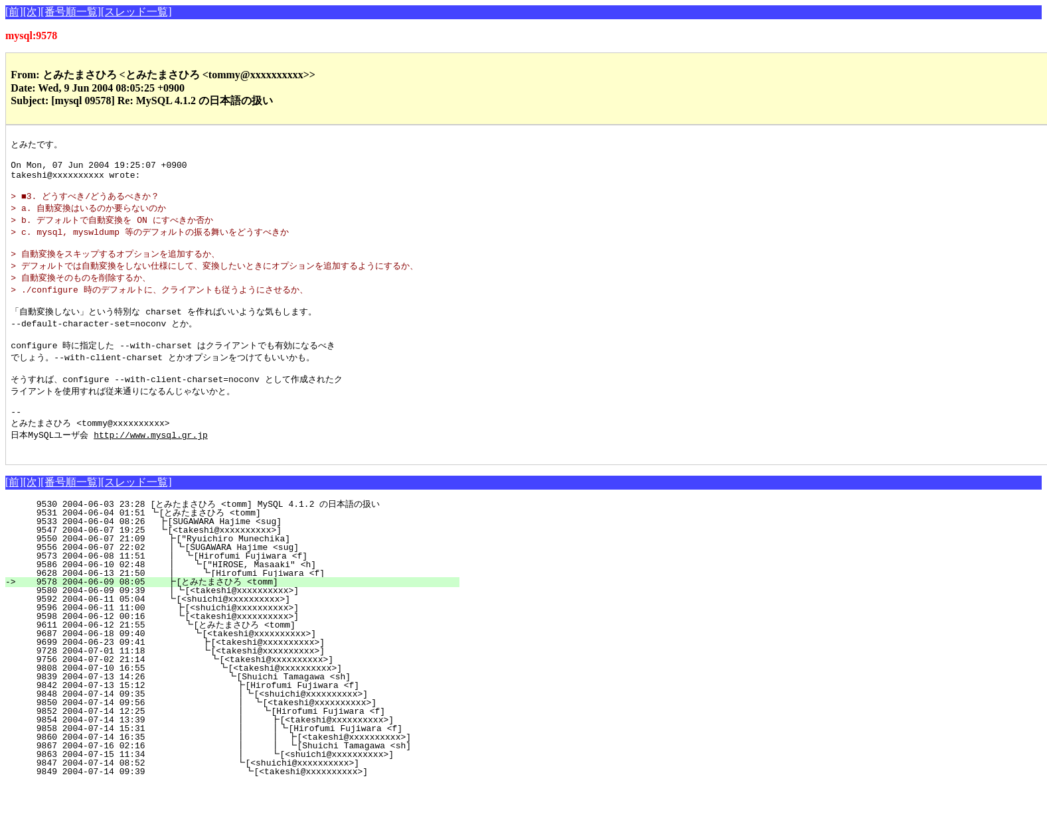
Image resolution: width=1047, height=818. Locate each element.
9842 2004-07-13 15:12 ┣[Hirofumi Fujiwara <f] (237, 718)
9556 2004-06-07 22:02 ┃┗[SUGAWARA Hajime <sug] (242, 580)
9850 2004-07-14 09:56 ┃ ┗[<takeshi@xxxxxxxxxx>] (234, 736)
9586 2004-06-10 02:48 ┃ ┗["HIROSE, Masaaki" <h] (240, 598)
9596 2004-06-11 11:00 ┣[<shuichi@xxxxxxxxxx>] (243, 641)
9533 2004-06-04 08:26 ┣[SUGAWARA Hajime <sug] (245, 555)
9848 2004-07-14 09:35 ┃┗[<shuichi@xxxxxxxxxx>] (235, 727)
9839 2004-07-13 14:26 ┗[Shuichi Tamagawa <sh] (238, 710)
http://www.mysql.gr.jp (151, 466)
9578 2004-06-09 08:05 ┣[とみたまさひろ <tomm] (238, 615)
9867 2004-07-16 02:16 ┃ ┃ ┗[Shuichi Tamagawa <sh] (229, 779)
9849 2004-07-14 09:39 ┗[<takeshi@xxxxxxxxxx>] (236, 805)
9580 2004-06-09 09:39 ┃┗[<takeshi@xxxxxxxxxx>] (242, 624)
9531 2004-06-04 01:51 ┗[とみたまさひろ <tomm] (240, 546)
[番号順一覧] (70, 11)
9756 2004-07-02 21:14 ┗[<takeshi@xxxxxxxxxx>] (240, 693)
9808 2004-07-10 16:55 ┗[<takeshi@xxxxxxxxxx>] (239, 701)
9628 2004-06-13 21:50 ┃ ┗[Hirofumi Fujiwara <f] (239, 606)
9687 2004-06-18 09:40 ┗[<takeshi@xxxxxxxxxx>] (242, 667)
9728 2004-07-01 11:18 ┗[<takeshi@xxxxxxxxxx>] (241, 684)
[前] (14, 11)
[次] (32, 11)
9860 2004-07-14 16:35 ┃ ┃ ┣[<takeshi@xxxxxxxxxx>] (229, 770)
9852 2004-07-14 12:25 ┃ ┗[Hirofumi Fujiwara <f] (233, 744)
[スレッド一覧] (136, 11)
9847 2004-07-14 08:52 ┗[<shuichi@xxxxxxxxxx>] (237, 796)
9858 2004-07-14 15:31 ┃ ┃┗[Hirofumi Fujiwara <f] (229, 762)
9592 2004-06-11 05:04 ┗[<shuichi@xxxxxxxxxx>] (244, 632)
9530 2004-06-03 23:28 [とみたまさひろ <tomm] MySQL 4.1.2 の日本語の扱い (236, 537)
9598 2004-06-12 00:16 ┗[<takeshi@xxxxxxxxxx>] (243, 649)
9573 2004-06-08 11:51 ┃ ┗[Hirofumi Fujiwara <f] (241, 589)
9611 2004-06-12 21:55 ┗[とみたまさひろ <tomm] (236, 658)
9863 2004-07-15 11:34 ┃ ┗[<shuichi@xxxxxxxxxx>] (232, 787)
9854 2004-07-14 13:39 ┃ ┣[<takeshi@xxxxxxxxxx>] (232, 753)
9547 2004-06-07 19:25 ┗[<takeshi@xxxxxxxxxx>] (245, 563)
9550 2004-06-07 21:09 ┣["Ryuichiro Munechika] (244, 572)
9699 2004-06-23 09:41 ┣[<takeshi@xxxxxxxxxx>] (241, 675)
